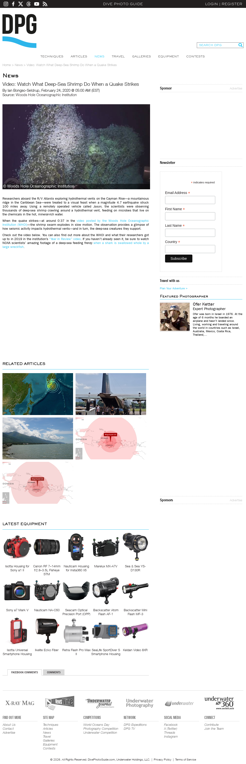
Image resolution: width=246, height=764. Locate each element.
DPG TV (129, 728)
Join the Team (214, 728)
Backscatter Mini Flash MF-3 (135, 612)
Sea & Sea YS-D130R (135, 568)
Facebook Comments (24, 672)
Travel (118, 56)
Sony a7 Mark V (17, 610)
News (99, 56)
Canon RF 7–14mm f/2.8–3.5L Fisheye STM (47, 570)
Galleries (141, 56)
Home (6, 65)
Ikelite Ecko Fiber (47, 650)
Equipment (168, 56)
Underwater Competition (100, 732)
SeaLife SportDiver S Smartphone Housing (105, 652)
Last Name (175, 225)
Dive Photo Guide (123, 4)
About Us (9, 725)
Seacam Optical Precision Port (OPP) (76, 612)
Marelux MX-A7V (105, 566)
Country (172, 242)
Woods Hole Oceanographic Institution (46, 94)
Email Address (177, 193)
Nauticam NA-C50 (47, 610)
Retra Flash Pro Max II (76, 652)
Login (211, 4)
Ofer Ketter (203, 304)
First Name (175, 209)
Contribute (211, 725)
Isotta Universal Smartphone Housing (17, 652)
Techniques (51, 56)
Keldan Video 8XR (135, 650)
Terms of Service (185, 759)
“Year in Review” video (65, 239)
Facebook (171, 725)
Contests (195, 56)
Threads (169, 732)
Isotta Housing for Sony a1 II (17, 568)
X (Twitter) (170, 728)
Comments (54, 672)
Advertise (236, 88)
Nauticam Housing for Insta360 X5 (76, 568)
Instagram (171, 736)
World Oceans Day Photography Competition (100, 726)
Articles (79, 56)
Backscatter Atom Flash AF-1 (106, 612)
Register (232, 4)
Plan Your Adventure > (173, 288)
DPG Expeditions (135, 725)
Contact (8, 728)
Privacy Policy (162, 759)
